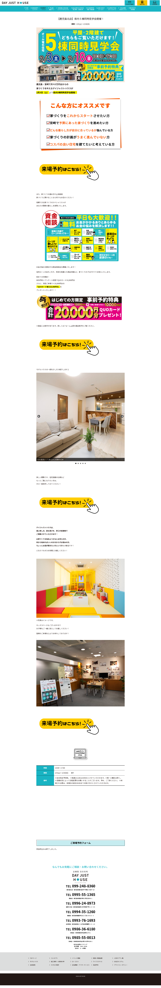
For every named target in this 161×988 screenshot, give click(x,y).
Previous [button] (38, 416)
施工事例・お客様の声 (57, 961)
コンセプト (54, 958)
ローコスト (75, 961)
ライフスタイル (97, 961)
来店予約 (95, 965)
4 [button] (82, 463)
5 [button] (85, 463)
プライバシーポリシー (120, 965)
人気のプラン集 (118, 958)
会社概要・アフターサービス (80, 965)
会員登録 (32, 965)
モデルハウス (34, 961)
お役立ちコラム (118, 961)
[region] (80, 417)
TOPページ (33, 958)
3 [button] (80, 463)
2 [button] (78, 463)
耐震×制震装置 (97, 958)
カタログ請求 (55, 965)
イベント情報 (76, 958)
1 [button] (75, 463)
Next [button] (122, 416)
